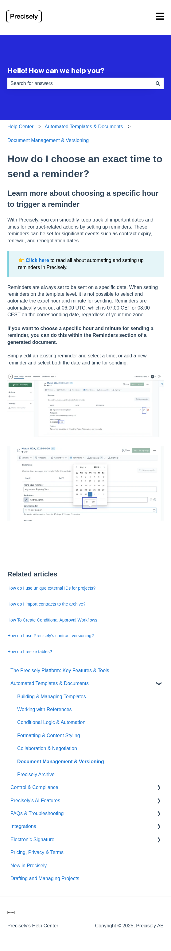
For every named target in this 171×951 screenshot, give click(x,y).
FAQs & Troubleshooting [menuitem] (37, 813)
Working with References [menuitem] (44, 709)
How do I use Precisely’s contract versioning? (50, 635)
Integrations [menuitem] (23, 826)
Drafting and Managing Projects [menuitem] (44, 878)
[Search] (158, 83)
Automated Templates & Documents (84, 126)
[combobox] (79, 83)
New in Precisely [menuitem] (28, 865)
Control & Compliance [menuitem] (34, 787)
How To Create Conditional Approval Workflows (52, 620)
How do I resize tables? (29, 651)
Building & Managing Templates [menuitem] (51, 696)
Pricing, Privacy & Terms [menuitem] (37, 852)
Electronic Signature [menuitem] (32, 839)
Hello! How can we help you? (55, 70)
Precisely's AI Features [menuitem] (35, 800)
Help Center (20, 126)
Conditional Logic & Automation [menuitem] (51, 722)
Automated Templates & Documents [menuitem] (49, 683)
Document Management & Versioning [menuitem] (60, 761)
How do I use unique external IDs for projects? (51, 588)
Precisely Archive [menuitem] (36, 774)
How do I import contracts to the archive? (46, 604)
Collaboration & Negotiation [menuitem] (47, 748)
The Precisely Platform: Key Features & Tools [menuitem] (59, 670)
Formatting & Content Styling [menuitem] (48, 735)
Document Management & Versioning (48, 140)
